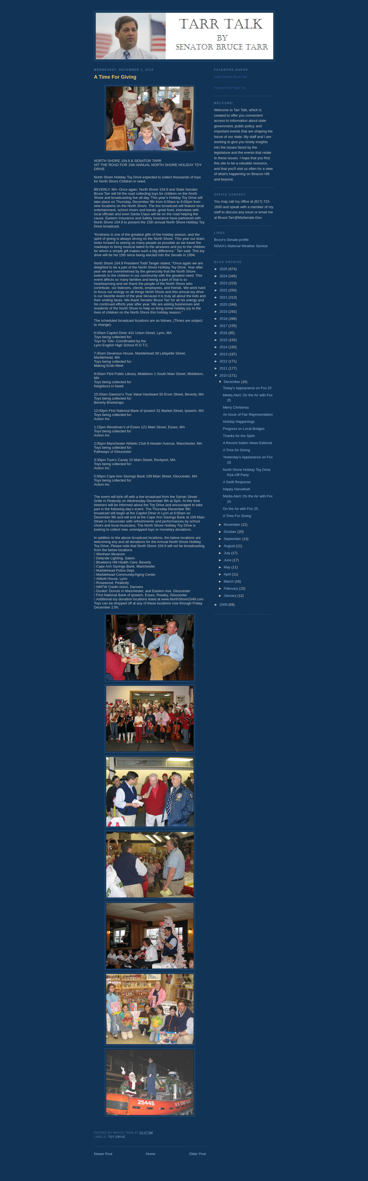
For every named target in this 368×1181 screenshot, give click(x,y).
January (231, 596)
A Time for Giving (236, 450)
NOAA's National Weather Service (241, 246)
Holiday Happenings (238, 422)
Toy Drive (116, 1136)
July (227, 553)
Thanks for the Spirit (238, 436)
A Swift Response (237, 482)
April (228, 574)
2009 (223, 605)
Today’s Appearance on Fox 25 (247, 388)
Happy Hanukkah (236, 489)
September (233, 539)
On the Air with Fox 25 (240, 509)
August (230, 546)
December (232, 382)
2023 (223, 283)
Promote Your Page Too (230, 87)
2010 (223, 375)
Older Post (197, 1154)
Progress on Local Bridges (243, 429)
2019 (223, 311)
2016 (223, 333)
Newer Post (103, 1154)
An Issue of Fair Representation (248, 414)
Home (151, 1154)
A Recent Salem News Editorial (247, 443)
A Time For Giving (115, 77)
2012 (223, 361)
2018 (223, 319)
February (231, 588)
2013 (223, 354)
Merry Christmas (236, 407)
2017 (223, 326)
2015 (223, 340)
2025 (223, 269)
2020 (223, 304)
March (229, 581)
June (228, 560)
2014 (223, 347)
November (232, 524)
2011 (223, 368)
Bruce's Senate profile (231, 240)
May (228, 567)
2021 (223, 297)
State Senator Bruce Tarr (230, 76)
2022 (223, 290)
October (231, 532)
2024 (223, 276)
